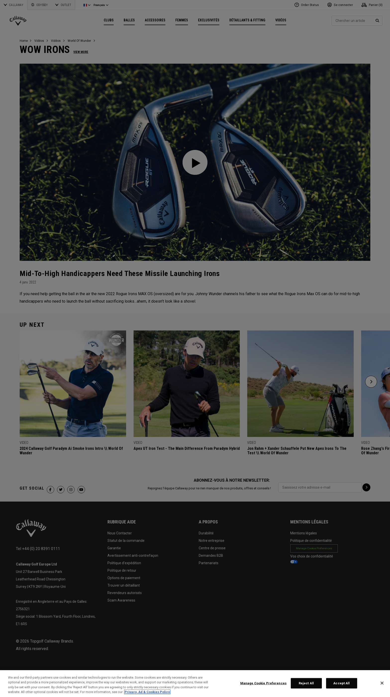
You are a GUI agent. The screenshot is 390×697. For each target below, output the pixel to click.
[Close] (382, 683)
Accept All (341, 683)
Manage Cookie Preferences (263, 683)
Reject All (306, 683)
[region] (195, 683)
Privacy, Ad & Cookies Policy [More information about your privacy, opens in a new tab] (147, 692)
